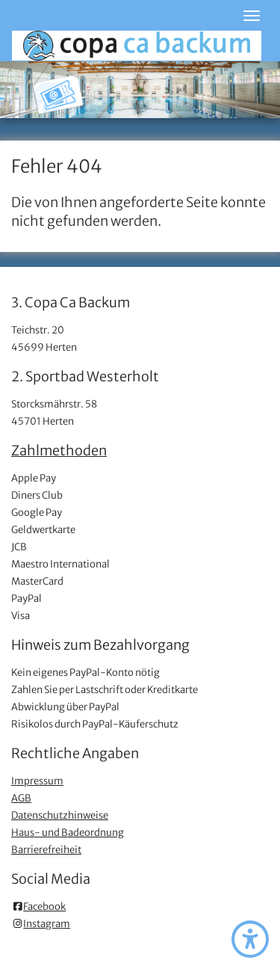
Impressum (37, 781)
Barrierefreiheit (46, 849)
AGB (21, 798)
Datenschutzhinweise (59, 815)
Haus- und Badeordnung (67, 832)
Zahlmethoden (59, 450)
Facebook (38, 906)
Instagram (40, 923)
